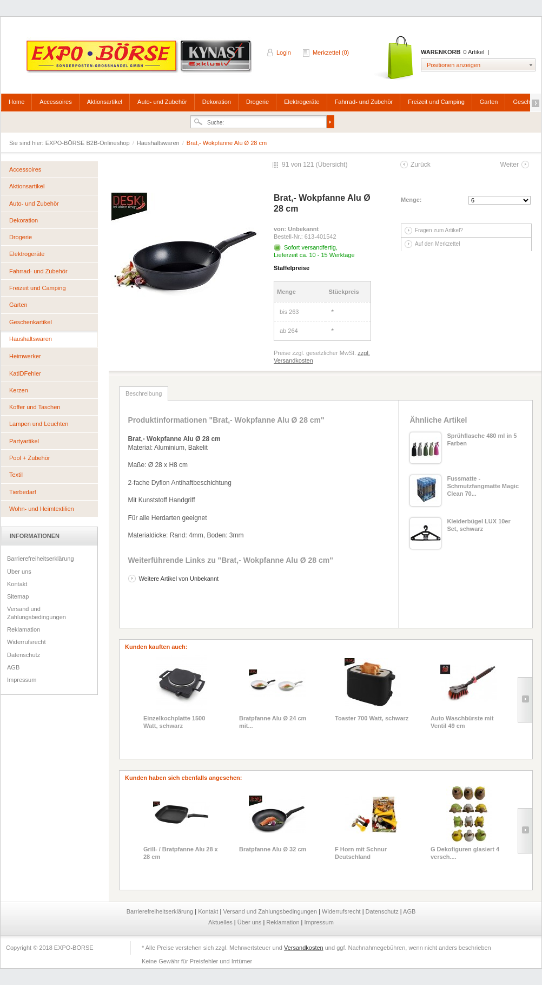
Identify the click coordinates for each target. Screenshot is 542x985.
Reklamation (23, 629)
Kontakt (17, 584)
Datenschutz (23, 655)
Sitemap (18, 596)
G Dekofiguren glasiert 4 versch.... (465, 853)
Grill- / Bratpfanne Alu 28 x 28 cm (180, 853)
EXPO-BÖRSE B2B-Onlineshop (140, 60)
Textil (16, 474)
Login (283, 52)
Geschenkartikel (30, 322)
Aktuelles (221, 922)
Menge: (411, 199)
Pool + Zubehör (29, 458)
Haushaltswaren (159, 143)
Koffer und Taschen (34, 407)
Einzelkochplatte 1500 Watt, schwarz (174, 722)
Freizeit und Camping (436, 101)
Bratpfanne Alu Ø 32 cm (272, 849)
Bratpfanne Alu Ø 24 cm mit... (272, 722)
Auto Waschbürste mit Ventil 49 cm (462, 722)
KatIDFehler (25, 373)
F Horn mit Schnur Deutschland (361, 853)
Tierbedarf (22, 492)
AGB (13, 667)
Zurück (421, 164)
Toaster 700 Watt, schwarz (371, 718)
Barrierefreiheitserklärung (40, 558)
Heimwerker (25, 356)
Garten (489, 101)
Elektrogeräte (301, 101)
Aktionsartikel (104, 101)
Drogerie (257, 101)
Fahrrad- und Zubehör (364, 101)
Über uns (19, 571)
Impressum (21, 680)
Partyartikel (24, 441)
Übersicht (332, 164)
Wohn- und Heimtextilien (41, 508)
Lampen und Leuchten (38, 424)
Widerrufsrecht (26, 642)
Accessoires (55, 101)
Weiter (509, 164)
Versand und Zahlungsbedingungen (36, 613)
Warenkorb (394, 58)
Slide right (525, 700)
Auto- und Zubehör (162, 101)
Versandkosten (303, 947)
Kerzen (18, 390)
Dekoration (216, 101)
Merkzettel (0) (331, 52)
